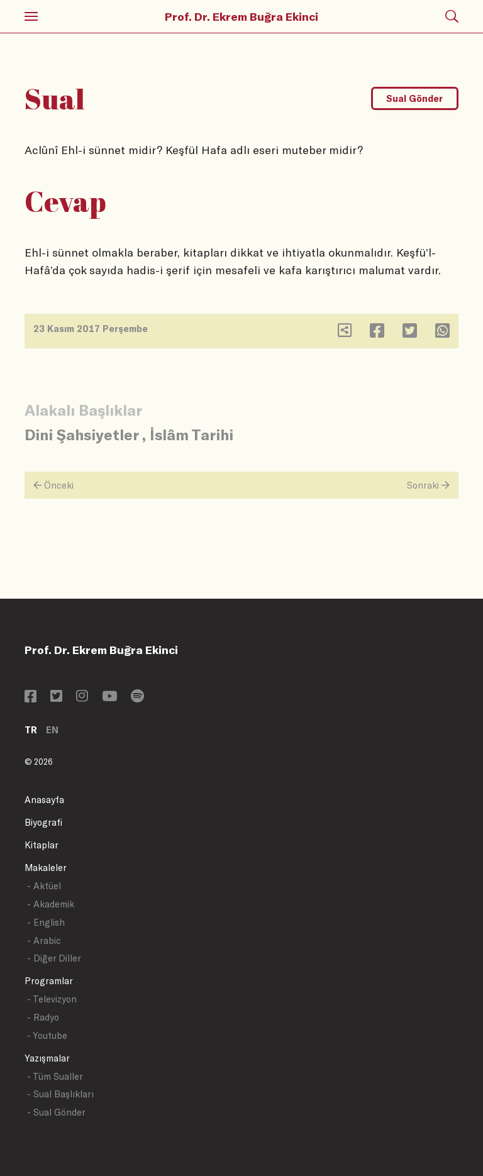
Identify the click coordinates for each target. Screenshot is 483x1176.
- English (46, 922)
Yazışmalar (47, 1058)
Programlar (49, 980)
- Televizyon (52, 999)
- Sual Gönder (56, 1112)
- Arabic (44, 940)
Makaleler (46, 867)
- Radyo (43, 1017)
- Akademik (50, 904)
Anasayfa (44, 799)
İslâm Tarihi (191, 434)
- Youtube (47, 1035)
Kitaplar (41, 845)
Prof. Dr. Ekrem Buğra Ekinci (241, 16)
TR (31, 729)
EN (52, 729)
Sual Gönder (414, 98)
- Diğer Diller (54, 958)
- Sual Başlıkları (60, 1094)
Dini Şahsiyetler (81, 434)
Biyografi (43, 822)
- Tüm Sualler (55, 1076)
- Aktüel (44, 885)
